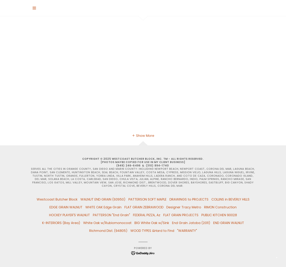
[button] (34, 8)
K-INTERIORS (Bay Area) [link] (61, 223)
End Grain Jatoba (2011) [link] (191, 223)
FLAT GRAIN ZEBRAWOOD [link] (143, 207)
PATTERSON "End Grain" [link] (111, 215)
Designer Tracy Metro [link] (183, 207)
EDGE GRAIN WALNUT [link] (65, 207)
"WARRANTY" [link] (187, 230)
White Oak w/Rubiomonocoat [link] (107, 223)
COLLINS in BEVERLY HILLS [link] (230, 199)
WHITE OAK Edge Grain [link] (103, 207)
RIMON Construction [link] (220, 207)
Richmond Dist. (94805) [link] (108, 230)
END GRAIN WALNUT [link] (228, 223)
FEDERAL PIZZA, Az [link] (146, 215)
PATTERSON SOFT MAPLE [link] (147, 199)
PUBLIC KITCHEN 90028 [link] (219, 215)
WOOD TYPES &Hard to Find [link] (152, 230)
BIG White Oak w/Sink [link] (151, 223)
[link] (143, 253)
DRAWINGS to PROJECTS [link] (188, 199)
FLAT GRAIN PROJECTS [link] (180, 215)
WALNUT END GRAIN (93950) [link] (102, 199)
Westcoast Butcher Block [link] (57, 199)
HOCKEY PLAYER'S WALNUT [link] (69, 215)
